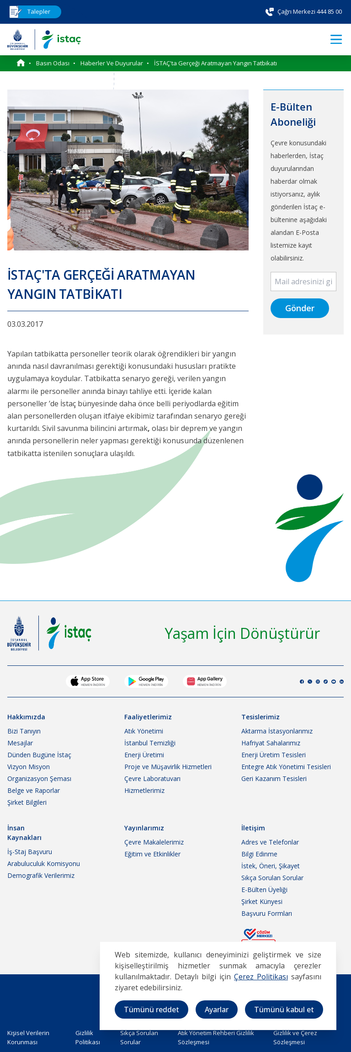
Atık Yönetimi (143, 731)
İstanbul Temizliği (150, 743)
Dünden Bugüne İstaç (39, 754)
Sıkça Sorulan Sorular (272, 877)
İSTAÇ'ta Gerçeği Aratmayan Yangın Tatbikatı (215, 63)
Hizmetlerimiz (144, 790)
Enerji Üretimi (144, 754)
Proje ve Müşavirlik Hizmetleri (168, 766)
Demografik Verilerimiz (40, 875)
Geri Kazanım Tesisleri (274, 778)
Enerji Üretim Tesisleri (273, 754)
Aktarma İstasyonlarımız (277, 731)
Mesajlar (20, 743)
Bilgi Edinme (259, 854)
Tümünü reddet (151, 1009)
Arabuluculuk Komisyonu (43, 863)
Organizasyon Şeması (39, 778)
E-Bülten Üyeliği (264, 889)
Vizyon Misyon (28, 766)
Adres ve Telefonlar (270, 842)
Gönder (299, 308)
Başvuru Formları (266, 913)
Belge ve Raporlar (33, 790)
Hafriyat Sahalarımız (270, 743)
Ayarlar (217, 1009)
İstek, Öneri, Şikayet (270, 865)
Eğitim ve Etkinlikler (152, 854)
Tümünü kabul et (284, 1009)
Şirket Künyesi (261, 901)
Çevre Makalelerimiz (154, 842)
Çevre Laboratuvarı (152, 778)
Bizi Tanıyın (24, 731)
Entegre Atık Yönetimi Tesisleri (286, 766)
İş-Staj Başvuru (29, 851)
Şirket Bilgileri (27, 802)
